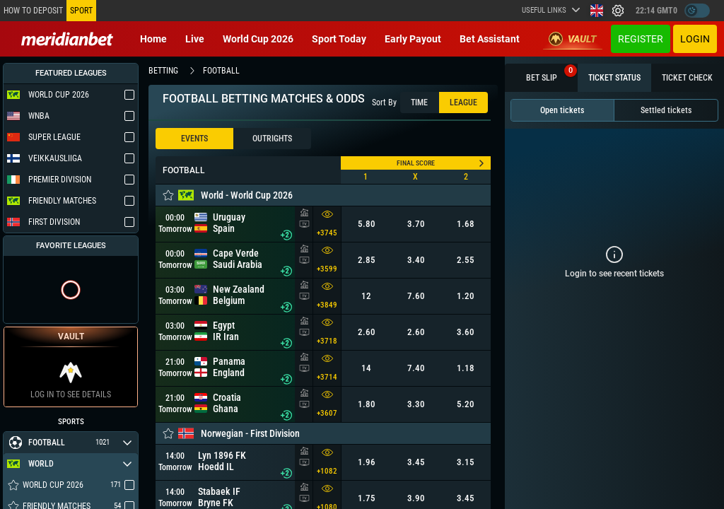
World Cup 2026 (258, 39)
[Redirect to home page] (67, 39)
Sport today (339, 39)
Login (695, 39)
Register (640, 39)
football (221, 71)
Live (194, 39)
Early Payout (413, 39)
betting (163, 71)
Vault (573, 39)
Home (153, 39)
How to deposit (33, 11)
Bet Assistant (490, 39)
